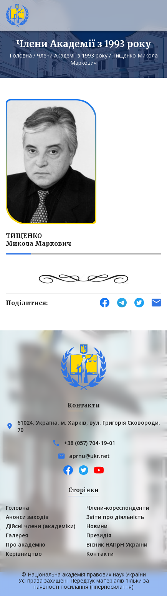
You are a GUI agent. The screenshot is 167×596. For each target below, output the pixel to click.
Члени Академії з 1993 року (72, 55)
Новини (96, 526)
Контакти (100, 553)
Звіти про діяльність (115, 516)
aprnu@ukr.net (89, 456)
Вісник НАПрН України (116, 544)
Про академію (25, 544)
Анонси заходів (27, 516)
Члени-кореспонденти (117, 507)
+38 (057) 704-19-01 (89, 443)
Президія (98, 535)
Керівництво (24, 553)
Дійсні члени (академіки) (40, 526)
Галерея (17, 535)
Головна (21, 55)
